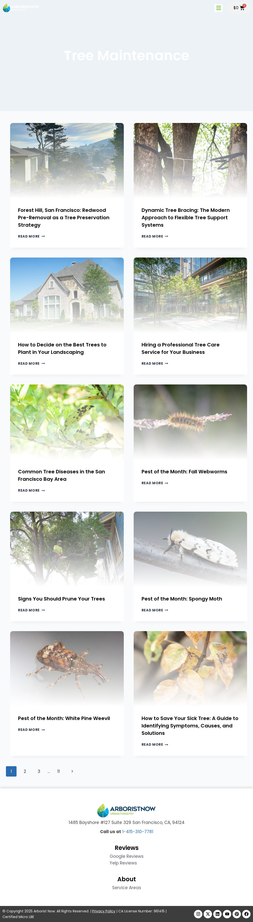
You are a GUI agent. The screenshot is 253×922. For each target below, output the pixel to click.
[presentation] (67, 161)
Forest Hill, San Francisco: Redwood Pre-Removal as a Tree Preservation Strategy (63, 217)
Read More (31, 236)
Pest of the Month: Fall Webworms (184, 471)
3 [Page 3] (39, 771)
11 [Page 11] (58, 771)
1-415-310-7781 (137, 832)
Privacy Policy (103, 911)
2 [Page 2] (25, 771)
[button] (218, 8)
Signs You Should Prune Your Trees (61, 598)
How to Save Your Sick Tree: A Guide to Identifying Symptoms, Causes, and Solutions (190, 726)
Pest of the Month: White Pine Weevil (64, 718)
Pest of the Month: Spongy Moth (182, 598)
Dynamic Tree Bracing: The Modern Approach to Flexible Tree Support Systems (186, 217)
